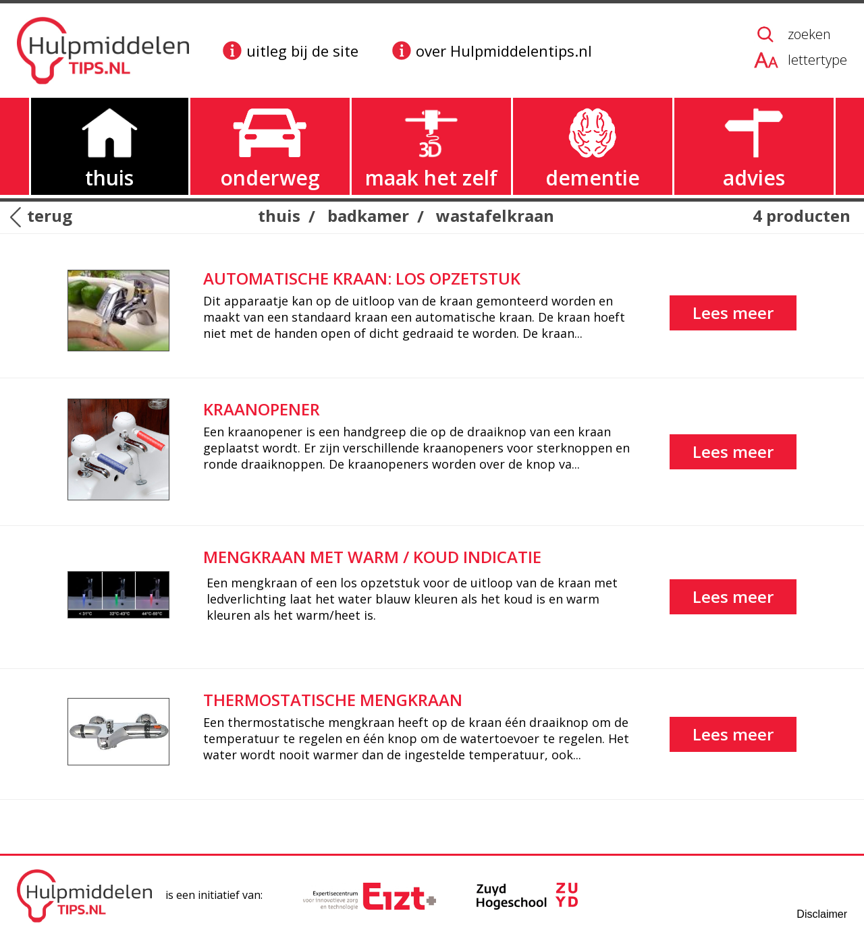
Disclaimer (821, 914)
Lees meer (733, 312)
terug (49, 216)
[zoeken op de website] (800, 34)
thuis (279, 215)
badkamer (368, 215)
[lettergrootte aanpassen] (800, 60)
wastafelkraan (495, 215)
